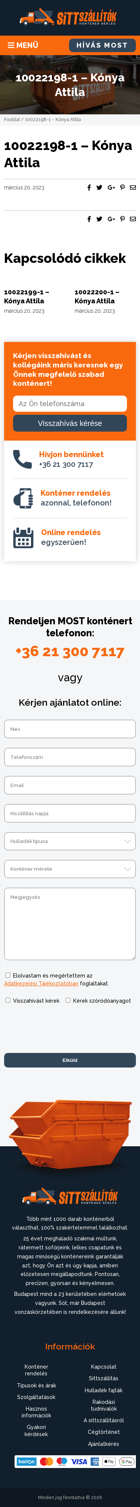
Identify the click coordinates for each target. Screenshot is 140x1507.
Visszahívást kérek (36, 1001)
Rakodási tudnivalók (104, 1405)
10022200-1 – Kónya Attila (97, 296)
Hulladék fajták (103, 1390)
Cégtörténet (104, 1432)
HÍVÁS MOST (102, 45)
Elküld (70, 1060)
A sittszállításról (104, 1420)
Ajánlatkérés (103, 1444)
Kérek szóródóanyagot (102, 1001)
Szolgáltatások (36, 1397)
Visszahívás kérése (70, 423)
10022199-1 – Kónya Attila (26, 296)
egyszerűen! (71, 537)
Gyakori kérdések (36, 1430)
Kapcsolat (103, 1367)
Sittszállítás (103, 1378)
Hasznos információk (36, 1412)
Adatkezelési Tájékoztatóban (41, 984)
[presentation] (61, 1029)
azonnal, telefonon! (76, 498)
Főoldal (12, 119)
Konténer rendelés (36, 1370)
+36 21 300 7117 (71, 459)
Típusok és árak (36, 1386)
